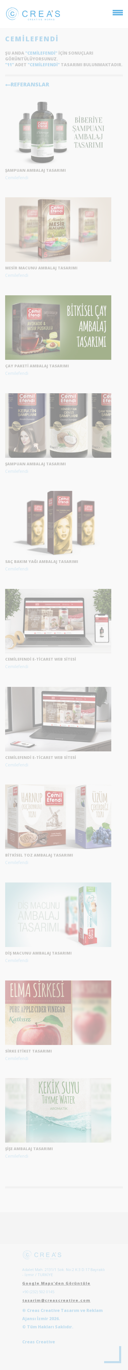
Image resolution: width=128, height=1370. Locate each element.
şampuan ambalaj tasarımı (35, 170)
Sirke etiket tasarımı (28, 1051)
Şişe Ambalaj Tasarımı (29, 1148)
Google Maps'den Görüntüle (56, 1283)
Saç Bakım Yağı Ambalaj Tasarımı (41, 561)
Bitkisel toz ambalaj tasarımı (39, 855)
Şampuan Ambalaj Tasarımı (35, 463)
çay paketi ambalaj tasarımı (37, 365)
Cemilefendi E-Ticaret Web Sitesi (40, 659)
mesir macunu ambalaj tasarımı (41, 267)
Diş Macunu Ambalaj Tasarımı (38, 953)
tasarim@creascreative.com (56, 1300)
